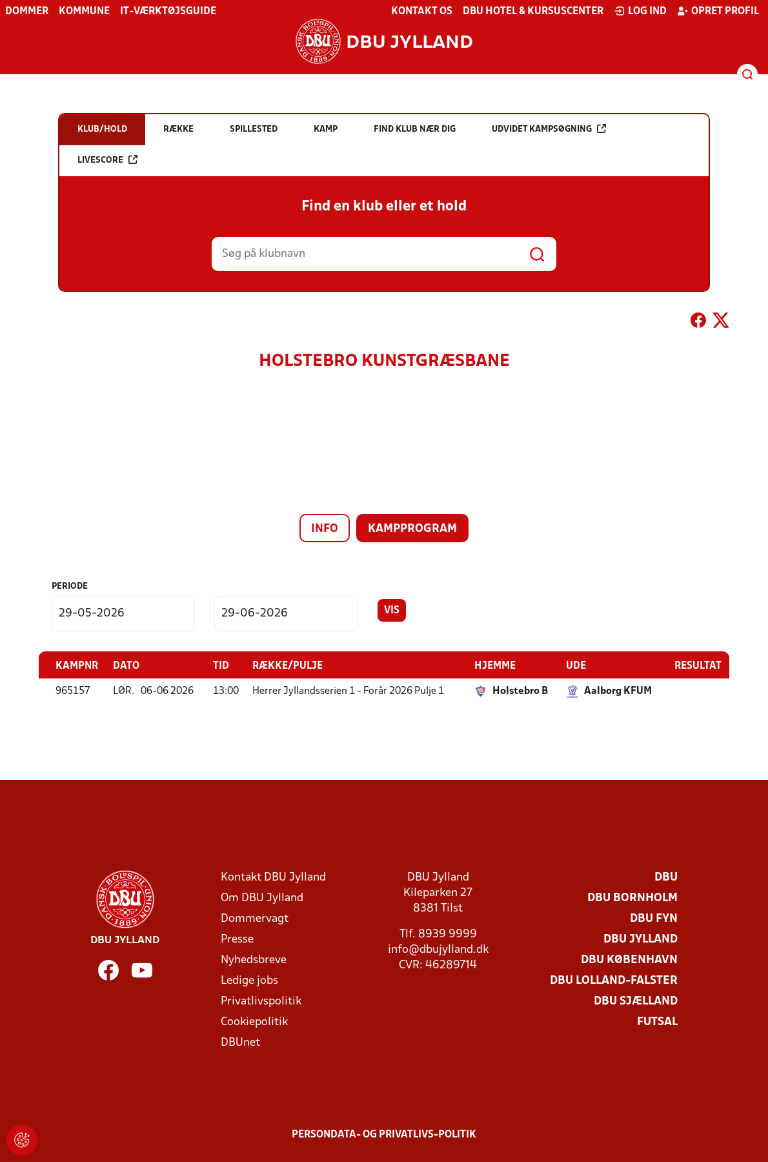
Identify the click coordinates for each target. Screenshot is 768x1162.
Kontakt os (421, 11)
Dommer (26, 11)
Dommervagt (254, 918)
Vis (391, 610)
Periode (70, 586)
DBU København (629, 959)
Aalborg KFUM (618, 690)
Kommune (84, 11)
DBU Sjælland (636, 1000)
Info (324, 529)
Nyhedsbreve (254, 959)
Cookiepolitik (254, 1021)
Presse (237, 938)
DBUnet (240, 1042)
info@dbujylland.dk (438, 949)
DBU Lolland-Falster (614, 980)
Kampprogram (412, 529)
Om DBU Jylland (262, 897)
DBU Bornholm (632, 897)
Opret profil (718, 11)
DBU (666, 877)
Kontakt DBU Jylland (273, 877)
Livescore (107, 160)
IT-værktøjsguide (168, 11)
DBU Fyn (654, 918)
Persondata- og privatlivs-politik (384, 1134)
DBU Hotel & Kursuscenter (533, 11)
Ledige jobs (249, 980)
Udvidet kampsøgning (549, 129)
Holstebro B (520, 690)
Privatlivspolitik (261, 1000)
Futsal (657, 1021)
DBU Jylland (640, 938)
